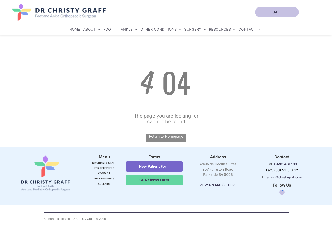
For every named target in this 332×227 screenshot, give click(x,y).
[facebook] (282, 193)
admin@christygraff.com (284, 177)
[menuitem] (75, 29)
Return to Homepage (166, 136)
